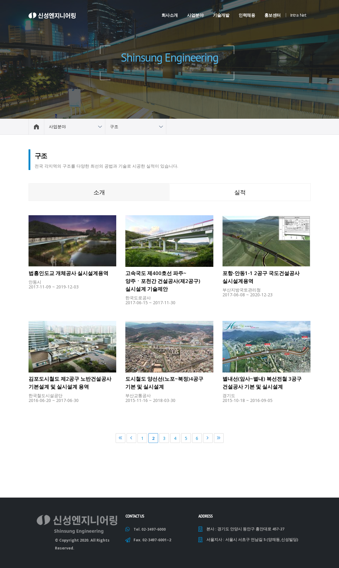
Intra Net (298, 15)
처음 (120, 438)
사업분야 (195, 15)
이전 (131, 438)
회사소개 (169, 15)
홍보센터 (272, 15)
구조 (114, 126)
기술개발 (221, 15)
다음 (208, 438)
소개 (99, 192)
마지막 (219, 438)
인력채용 (247, 15)
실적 (240, 192)
